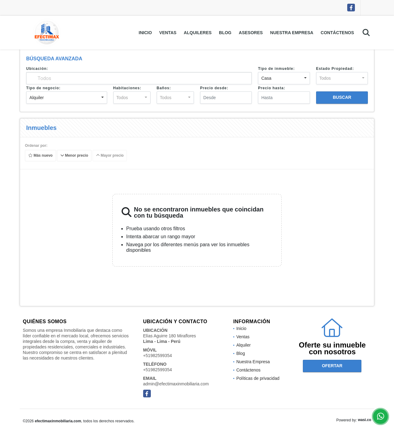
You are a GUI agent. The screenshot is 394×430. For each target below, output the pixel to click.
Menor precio (74, 156)
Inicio (145, 32)
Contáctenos (337, 32)
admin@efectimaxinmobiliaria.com (176, 383)
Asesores (251, 32)
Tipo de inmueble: (276, 68)
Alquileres (197, 32)
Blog (225, 32)
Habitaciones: (127, 88)
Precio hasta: (271, 88)
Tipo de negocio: (43, 88)
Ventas (167, 32)
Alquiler (243, 345)
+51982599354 (157, 355)
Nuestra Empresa (291, 32)
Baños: (164, 88)
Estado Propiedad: (335, 68)
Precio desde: (214, 88)
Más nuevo (40, 156)
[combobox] (284, 78)
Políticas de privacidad (257, 378)
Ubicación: (37, 68)
